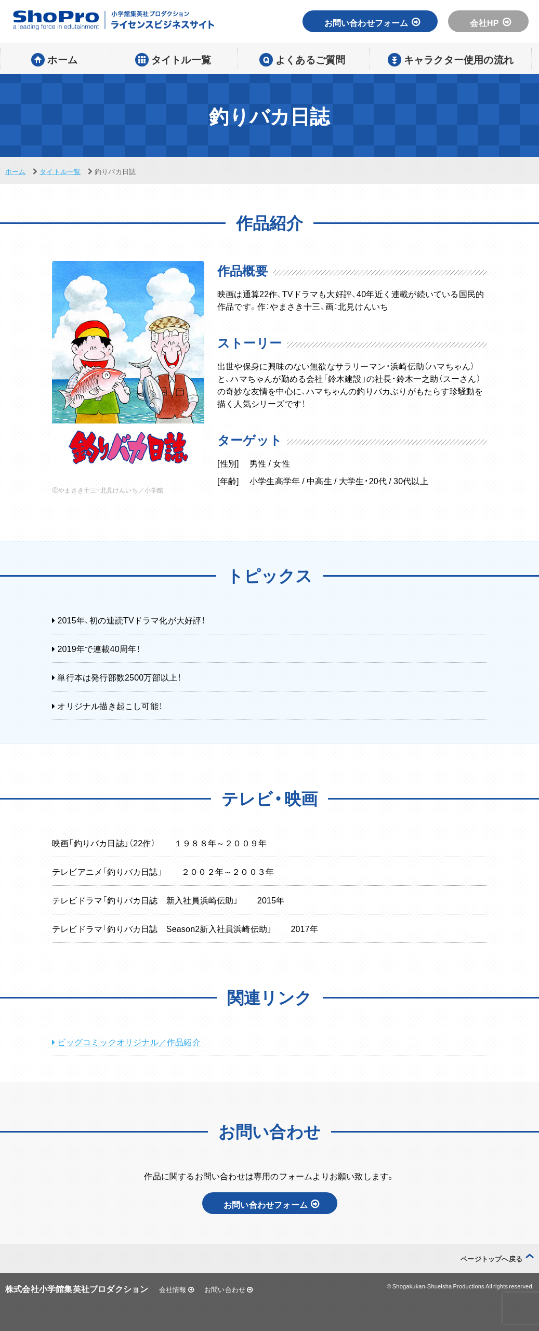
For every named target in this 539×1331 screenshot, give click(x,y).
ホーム (15, 171)
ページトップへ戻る (491, 1258)
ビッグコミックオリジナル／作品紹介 (126, 1041)
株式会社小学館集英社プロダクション (76, 1288)
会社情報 (176, 1289)
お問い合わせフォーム (372, 22)
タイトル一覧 (60, 171)
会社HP (490, 22)
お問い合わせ (228, 1289)
